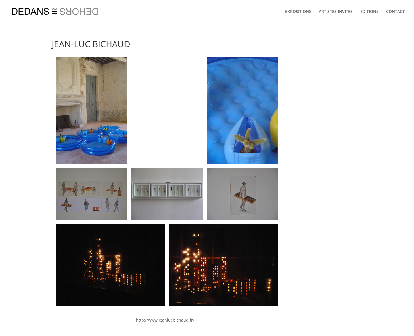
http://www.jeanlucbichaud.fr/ (165, 320)
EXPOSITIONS (298, 12)
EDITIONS (369, 12)
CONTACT (395, 12)
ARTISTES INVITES (336, 12)
